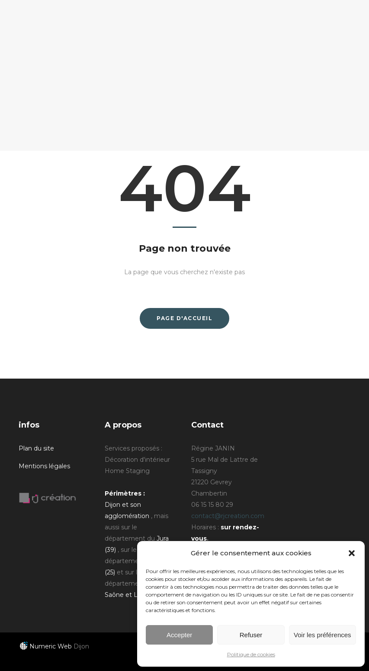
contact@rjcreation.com (227, 516)
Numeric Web (46, 646)
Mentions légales (44, 466)
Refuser (251, 635)
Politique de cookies (251, 654)
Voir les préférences (322, 635)
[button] (351, 553)
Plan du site (36, 448)
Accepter (179, 635)
